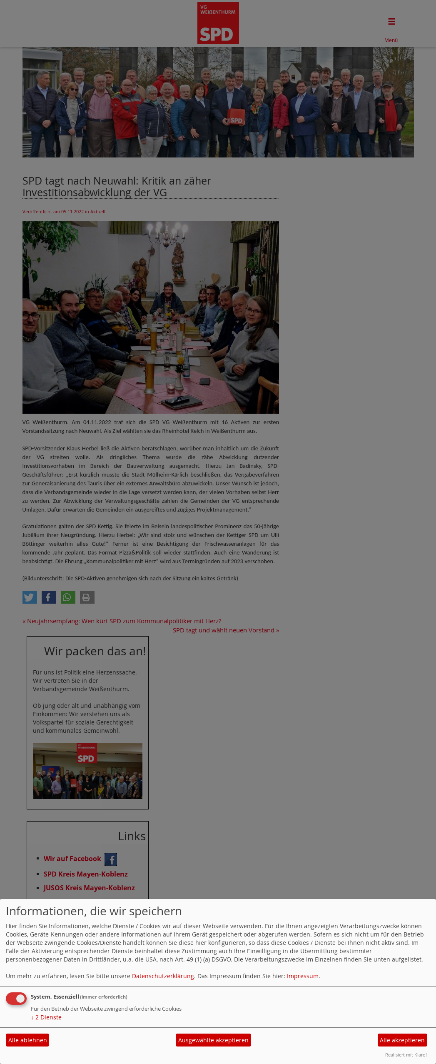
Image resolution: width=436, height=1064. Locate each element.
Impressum (303, 976)
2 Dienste (46, 1017)
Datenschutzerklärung (163, 976)
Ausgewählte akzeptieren (213, 1040)
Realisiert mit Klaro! (406, 1055)
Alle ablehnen (27, 1040)
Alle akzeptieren (402, 1040)
